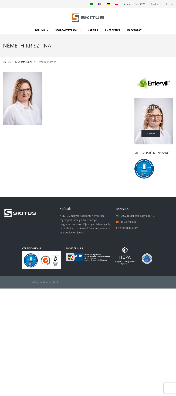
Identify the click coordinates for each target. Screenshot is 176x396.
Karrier (154, 4)
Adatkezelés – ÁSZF (134, 4)
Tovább (151, 133)
